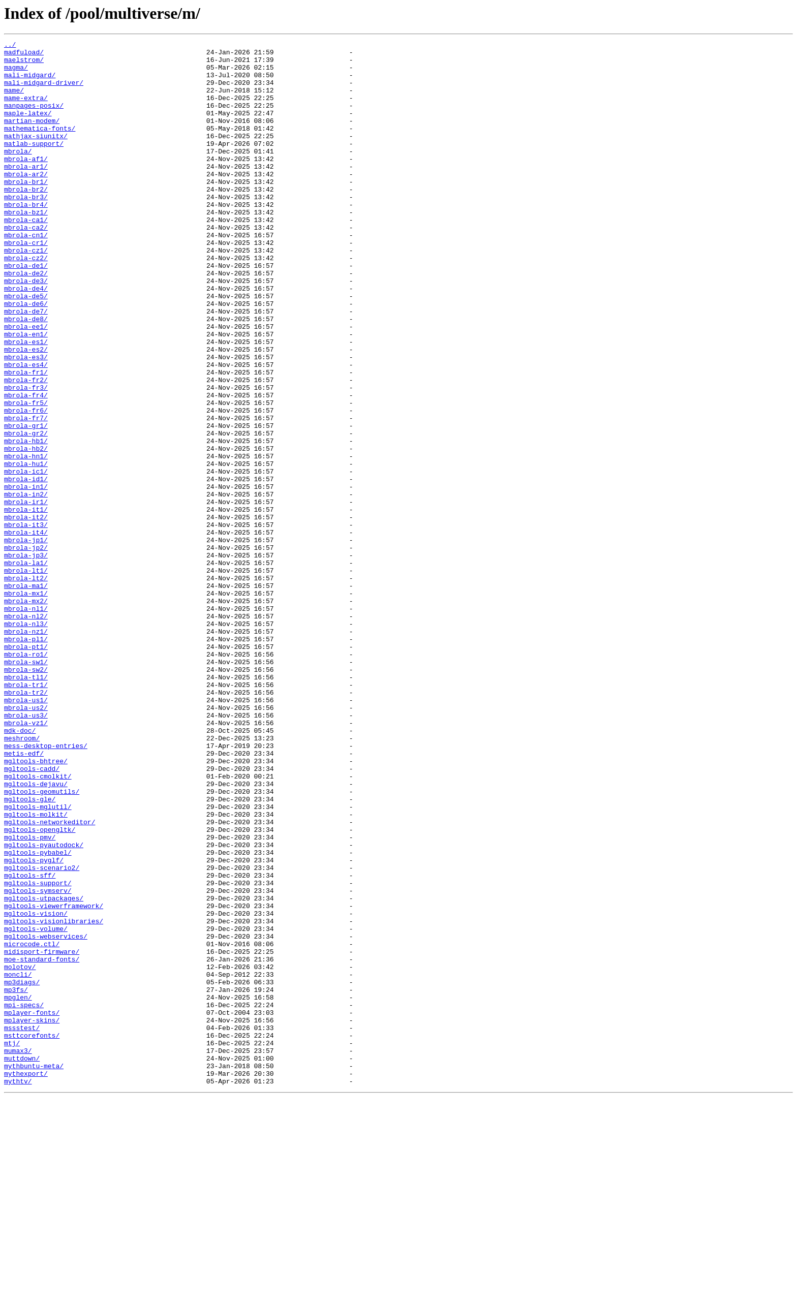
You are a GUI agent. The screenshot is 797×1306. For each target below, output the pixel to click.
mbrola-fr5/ (26, 475)
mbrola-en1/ (26, 393)
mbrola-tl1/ (26, 805)
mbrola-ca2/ (26, 265)
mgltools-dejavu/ (36, 933)
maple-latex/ (28, 128)
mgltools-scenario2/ (41, 1033)
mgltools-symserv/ (38, 1061)
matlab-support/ (34, 164)
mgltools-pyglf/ (34, 1024)
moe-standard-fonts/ (41, 1143)
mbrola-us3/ (26, 850)
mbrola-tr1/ (26, 814)
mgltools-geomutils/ (41, 942)
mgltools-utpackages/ (43, 1070)
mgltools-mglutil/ (38, 960)
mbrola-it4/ (26, 631)
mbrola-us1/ (26, 832)
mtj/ (12, 1244)
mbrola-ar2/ (26, 201)
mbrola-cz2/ (26, 301)
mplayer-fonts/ (31, 1207)
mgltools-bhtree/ (36, 905)
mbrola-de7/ (26, 365)
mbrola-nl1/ (26, 722)
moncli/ (18, 1161)
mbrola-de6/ (26, 356)
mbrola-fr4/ (26, 466)
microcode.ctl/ (31, 1125)
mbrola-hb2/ (26, 530)
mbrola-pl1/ (26, 759)
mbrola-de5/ (26, 347)
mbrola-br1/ (26, 210)
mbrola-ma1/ (26, 695)
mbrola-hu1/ (26, 548)
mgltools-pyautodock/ (43, 1006)
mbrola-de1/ (26, 311)
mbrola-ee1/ (26, 384)
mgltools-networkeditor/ (49, 978)
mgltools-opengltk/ (39, 987)
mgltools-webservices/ (45, 1116)
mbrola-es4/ (26, 429)
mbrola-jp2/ (26, 649)
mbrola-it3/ (26, 622)
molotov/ (20, 1152)
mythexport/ (26, 1280)
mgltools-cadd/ (31, 914)
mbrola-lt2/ (26, 686)
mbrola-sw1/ (26, 786)
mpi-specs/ (24, 1198)
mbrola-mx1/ (26, 704)
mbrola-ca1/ (26, 256)
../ (10, 45)
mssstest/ (22, 1225)
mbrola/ (18, 173)
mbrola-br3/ (26, 228)
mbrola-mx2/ (26, 713)
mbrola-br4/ (26, 237)
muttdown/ (22, 1262)
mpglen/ (18, 1189)
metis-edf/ (24, 896)
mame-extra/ (26, 109)
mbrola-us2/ (26, 841)
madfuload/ (24, 54)
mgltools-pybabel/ (38, 1015)
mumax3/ (18, 1253)
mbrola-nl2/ (26, 731)
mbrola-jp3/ (26, 658)
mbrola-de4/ (26, 338)
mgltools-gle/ (29, 951)
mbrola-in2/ (26, 585)
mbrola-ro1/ (26, 777)
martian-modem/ (31, 137)
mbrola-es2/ (26, 411)
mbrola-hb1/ (26, 521)
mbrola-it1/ (26, 603)
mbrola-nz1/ (26, 750)
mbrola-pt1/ (26, 768)
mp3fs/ (16, 1180)
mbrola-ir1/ (26, 594)
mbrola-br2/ (26, 219)
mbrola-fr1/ (26, 439)
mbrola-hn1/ (26, 539)
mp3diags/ (22, 1170)
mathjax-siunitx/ (36, 155)
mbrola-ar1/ (26, 192)
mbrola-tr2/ (26, 823)
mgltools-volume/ (36, 1106)
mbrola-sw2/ (26, 795)
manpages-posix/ (34, 118)
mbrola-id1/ (26, 567)
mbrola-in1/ (26, 576)
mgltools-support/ (38, 1051)
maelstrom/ (24, 64)
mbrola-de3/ (26, 329)
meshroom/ (22, 878)
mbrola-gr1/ (26, 503)
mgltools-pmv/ (29, 997)
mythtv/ (18, 1289)
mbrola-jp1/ (26, 640)
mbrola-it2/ (26, 612)
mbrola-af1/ (26, 183)
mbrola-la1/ (26, 667)
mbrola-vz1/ (26, 859)
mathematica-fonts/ (39, 146)
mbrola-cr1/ (26, 283)
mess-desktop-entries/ (45, 887)
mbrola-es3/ (26, 420)
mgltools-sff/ (29, 1042)
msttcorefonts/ (31, 1234)
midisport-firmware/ (41, 1134)
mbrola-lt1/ (26, 676)
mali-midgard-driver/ (43, 91)
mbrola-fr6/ (26, 484)
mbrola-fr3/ (26, 457)
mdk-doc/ (20, 869)
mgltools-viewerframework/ (53, 1079)
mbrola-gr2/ (26, 512)
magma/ (16, 73)
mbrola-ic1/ (26, 558)
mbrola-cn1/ (26, 274)
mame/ (14, 100)
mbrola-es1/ (26, 402)
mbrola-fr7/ (26, 494)
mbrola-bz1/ (26, 247)
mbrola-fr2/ (26, 448)
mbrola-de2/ (26, 320)
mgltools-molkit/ (36, 969)
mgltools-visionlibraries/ (53, 1097)
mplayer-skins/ (31, 1216)
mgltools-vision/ (36, 1088)
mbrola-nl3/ (26, 740)
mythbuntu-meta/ (34, 1271)
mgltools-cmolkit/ (38, 923)
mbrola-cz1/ (26, 292)
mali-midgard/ (29, 82)
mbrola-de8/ (26, 375)
